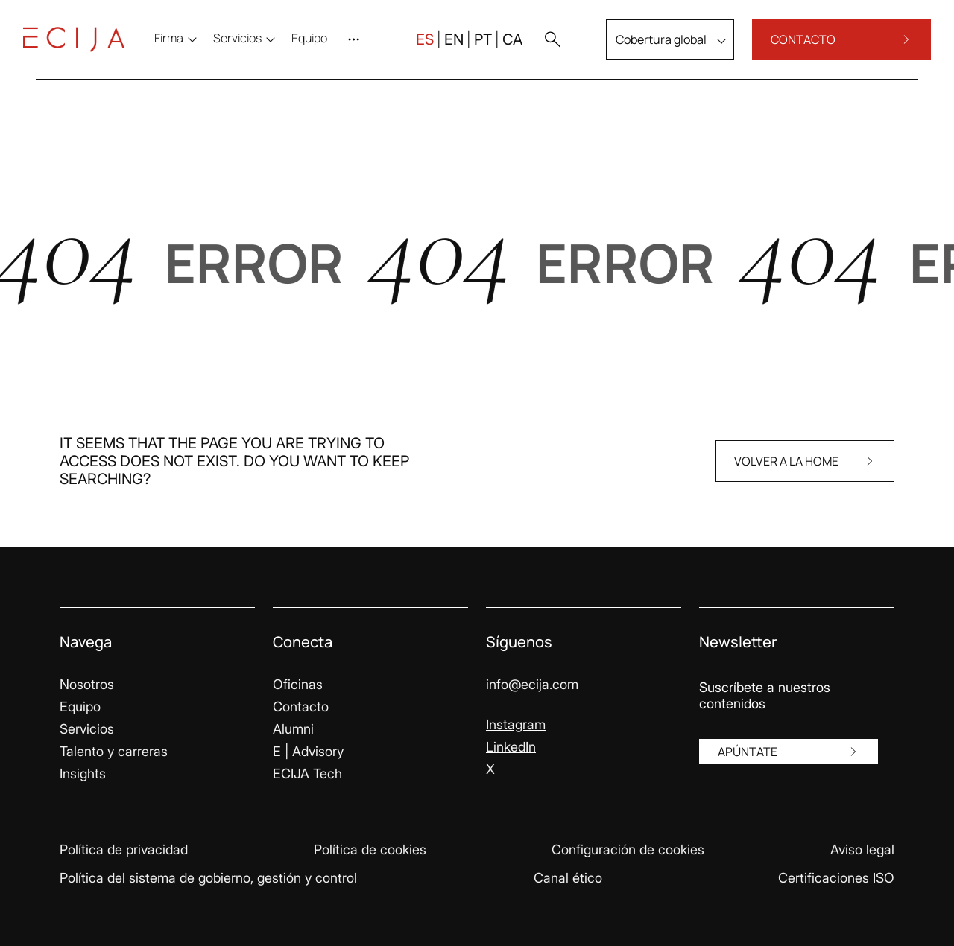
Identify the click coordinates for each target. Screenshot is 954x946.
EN (441, 48)
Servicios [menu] (250, 46)
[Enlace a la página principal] (86, 47)
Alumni (293, 729)
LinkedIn (511, 747)
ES (412, 48)
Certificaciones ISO (836, 878)
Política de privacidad (124, 849)
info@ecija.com (532, 684)
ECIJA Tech (307, 773)
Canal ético (568, 878)
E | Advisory (308, 751)
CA (500, 48)
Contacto (301, 706)
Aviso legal (862, 849)
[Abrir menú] (370, 48)
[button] (540, 48)
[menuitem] (322, 46)
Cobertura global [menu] (648, 47)
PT (470, 48)
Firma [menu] (181, 46)
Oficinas (298, 684)
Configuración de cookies (628, 849)
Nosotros (87, 684)
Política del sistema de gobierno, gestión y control (208, 878)
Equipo (80, 706)
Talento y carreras (114, 751)
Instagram (516, 724)
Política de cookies (370, 849)
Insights (83, 773)
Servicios (87, 729)
